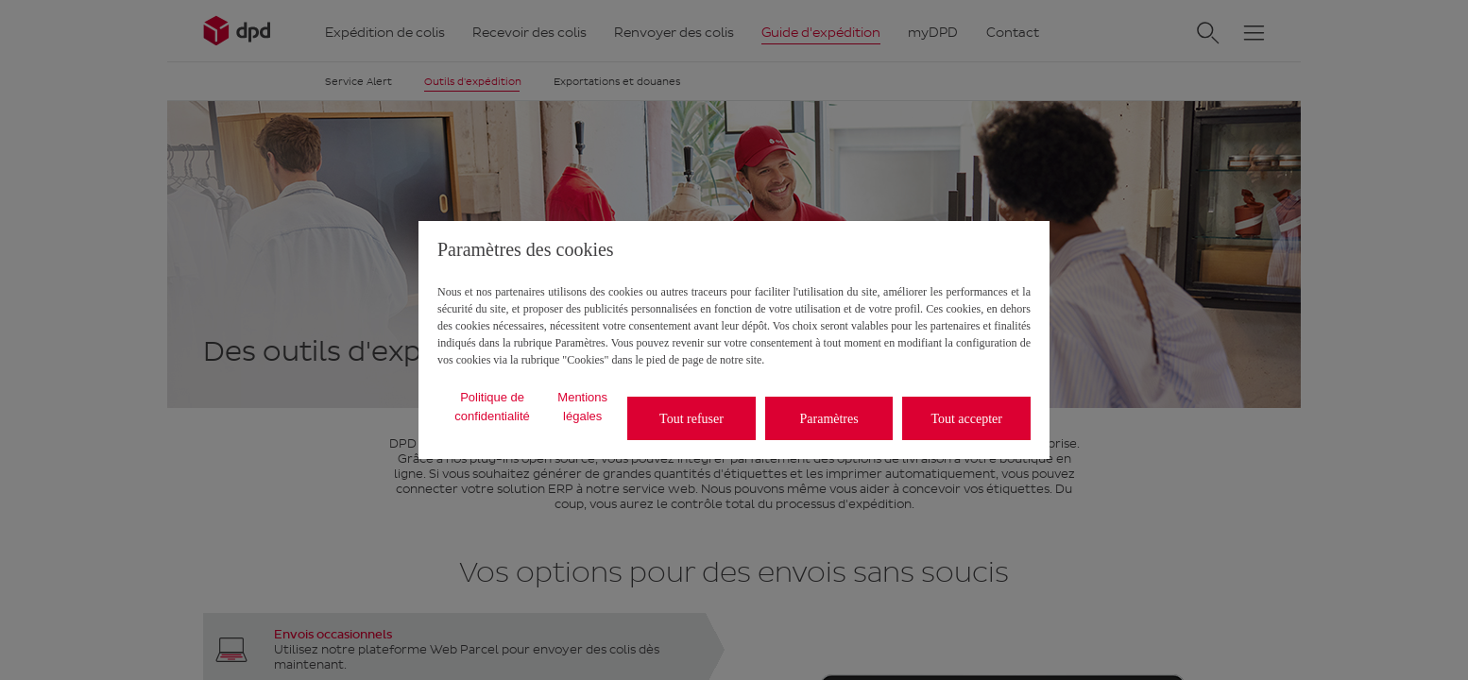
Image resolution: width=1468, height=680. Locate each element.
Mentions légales (582, 406)
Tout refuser (691, 419)
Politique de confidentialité (492, 406)
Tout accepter (966, 419)
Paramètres (829, 419)
